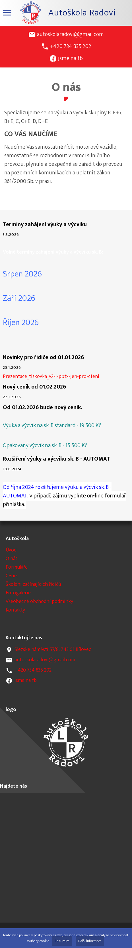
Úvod (11, 550)
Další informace (90, 941)
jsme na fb (70, 58)
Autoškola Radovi (82, 12)
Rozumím (62, 941)
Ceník (12, 575)
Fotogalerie (18, 593)
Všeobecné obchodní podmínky (39, 601)
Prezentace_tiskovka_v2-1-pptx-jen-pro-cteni (51, 376)
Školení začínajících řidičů (33, 584)
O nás (11, 558)
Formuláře (17, 567)
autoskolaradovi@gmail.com (70, 34)
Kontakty (15, 610)
